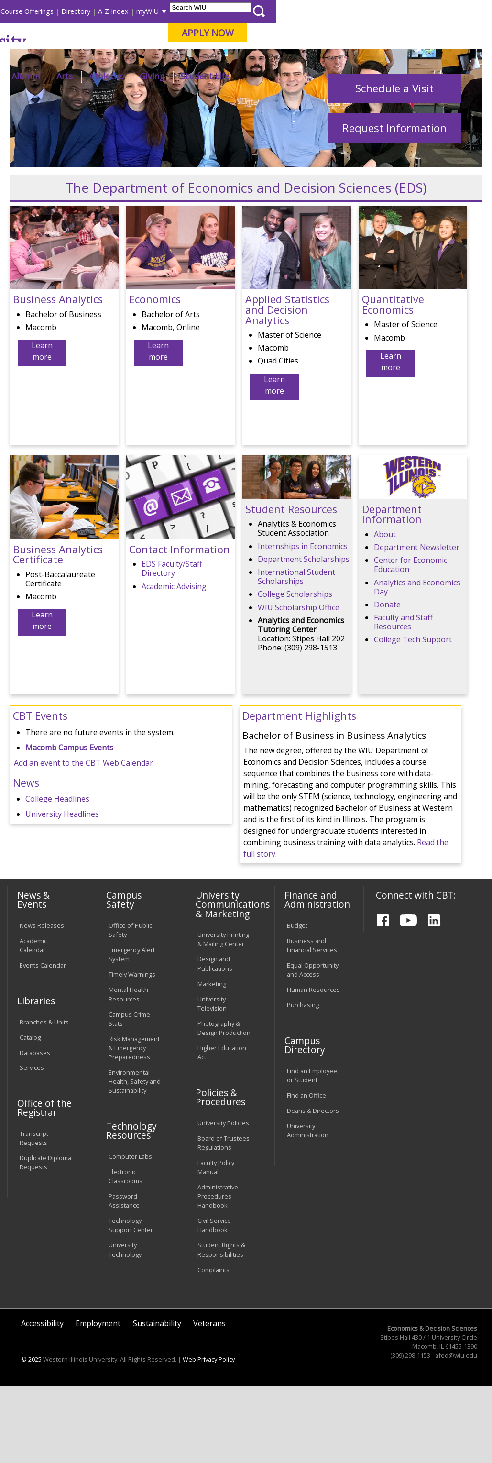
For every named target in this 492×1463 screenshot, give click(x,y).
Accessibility (42, 1400)
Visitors (88, 11)
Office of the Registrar (44, 1185)
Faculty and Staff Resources (403, 699)
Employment (98, 1400)
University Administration (307, 1208)
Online (268, 57)
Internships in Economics (303, 623)
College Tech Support (413, 717)
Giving (368, 76)
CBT (158, 101)
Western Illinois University (146, 41)
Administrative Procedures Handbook (217, 1273)
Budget (297, 1003)
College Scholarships (295, 671)
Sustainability (157, 1400)
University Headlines (62, 891)
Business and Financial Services (312, 1023)
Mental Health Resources (128, 1071)
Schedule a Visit (394, 165)
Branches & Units (44, 1099)
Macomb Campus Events (69, 824)
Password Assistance (124, 1278)
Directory (291, 11)
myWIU (363, 11)
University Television (212, 1080)
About (385, 611)
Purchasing (303, 1082)
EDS (178, 101)
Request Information (394, 205)
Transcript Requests (34, 1215)
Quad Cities (226, 57)
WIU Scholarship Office (298, 684)
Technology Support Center (131, 1302)
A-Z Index (329, 11)
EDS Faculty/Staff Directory (172, 646)
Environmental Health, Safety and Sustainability (135, 1158)
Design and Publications (214, 1041)
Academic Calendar (33, 1023)
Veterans (209, 1400)
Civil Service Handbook (214, 1302)
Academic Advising (174, 663)
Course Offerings (243, 11)
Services (32, 1145)
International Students (143, 11)
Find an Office (306, 1172)
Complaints (213, 1346)
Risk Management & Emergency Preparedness (134, 1124)
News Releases (42, 1003)
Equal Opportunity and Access (313, 1047)
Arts (281, 76)
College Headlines (57, 875)
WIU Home (126, 101)
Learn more (42, 429)
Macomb (180, 57)
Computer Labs (130, 1234)
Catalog (30, 1114)
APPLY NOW (424, 32)
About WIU (71, 76)
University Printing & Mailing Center (223, 1016)
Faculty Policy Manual (215, 1244)
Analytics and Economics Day (417, 664)
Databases (35, 1129)
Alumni (242, 76)
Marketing (211, 1060)
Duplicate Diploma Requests (45, 1240)
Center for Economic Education (410, 642)
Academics (130, 76)
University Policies (223, 1200)
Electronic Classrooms (125, 1253)
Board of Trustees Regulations (223, 1220)
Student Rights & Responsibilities (221, 1327)
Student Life (421, 76)
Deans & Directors (313, 1188)
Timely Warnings (132, 1051)
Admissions (189, 76)
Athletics (322, 76)
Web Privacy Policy (209, 1436)
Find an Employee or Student (312, 1152)
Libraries (195, 11)
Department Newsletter (416, 624)
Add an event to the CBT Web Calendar (83, 840)
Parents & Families (39, 11)
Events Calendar (43, 1042)
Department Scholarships (304, 636)
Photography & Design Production (224, 1105)
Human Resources (313, 1067)
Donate (387, 681)
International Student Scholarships (296, 653)
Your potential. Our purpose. (103, 57)
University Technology (125, 1327)
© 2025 (31, 1436)
